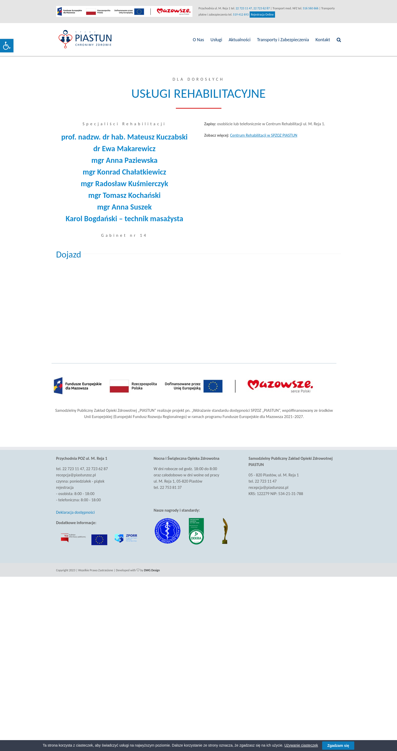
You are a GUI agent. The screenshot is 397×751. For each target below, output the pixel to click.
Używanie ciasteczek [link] (301, 745)
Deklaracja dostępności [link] (75, 512)
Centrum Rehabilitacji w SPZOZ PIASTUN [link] (263, 135)
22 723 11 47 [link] (244, 8)
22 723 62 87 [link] (262, 8)
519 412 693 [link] (241, 14)
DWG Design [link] (152, 570)
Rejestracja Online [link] (262, 14)
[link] (6, 45)
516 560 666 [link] (310, 8)
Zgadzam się (338, 745)
